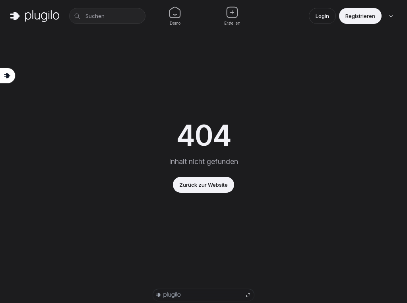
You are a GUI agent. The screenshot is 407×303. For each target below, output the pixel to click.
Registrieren (360, 16)
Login (322, 16)
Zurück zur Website (203, 185)
